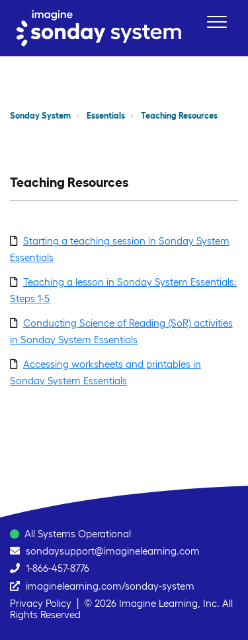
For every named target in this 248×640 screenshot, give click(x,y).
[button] (216, 21)
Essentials (106, 116)
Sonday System (40, 116)
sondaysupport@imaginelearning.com (113, 551)
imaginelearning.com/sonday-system (110, 586)
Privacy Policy (40, 603)
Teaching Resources (179, 116)
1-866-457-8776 (57, 568)
